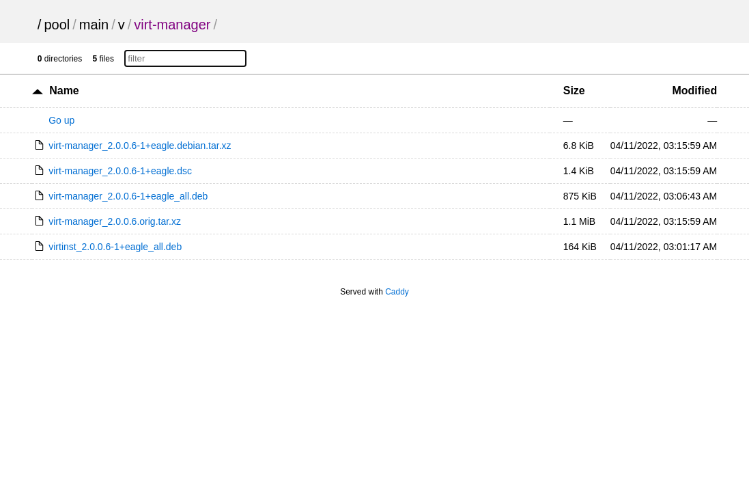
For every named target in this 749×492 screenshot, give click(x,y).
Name (64, 90)
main (94, 24)
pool (57, 24)
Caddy (397, 292)
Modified (694, 90)
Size (574, 90)
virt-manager (172, 24)
